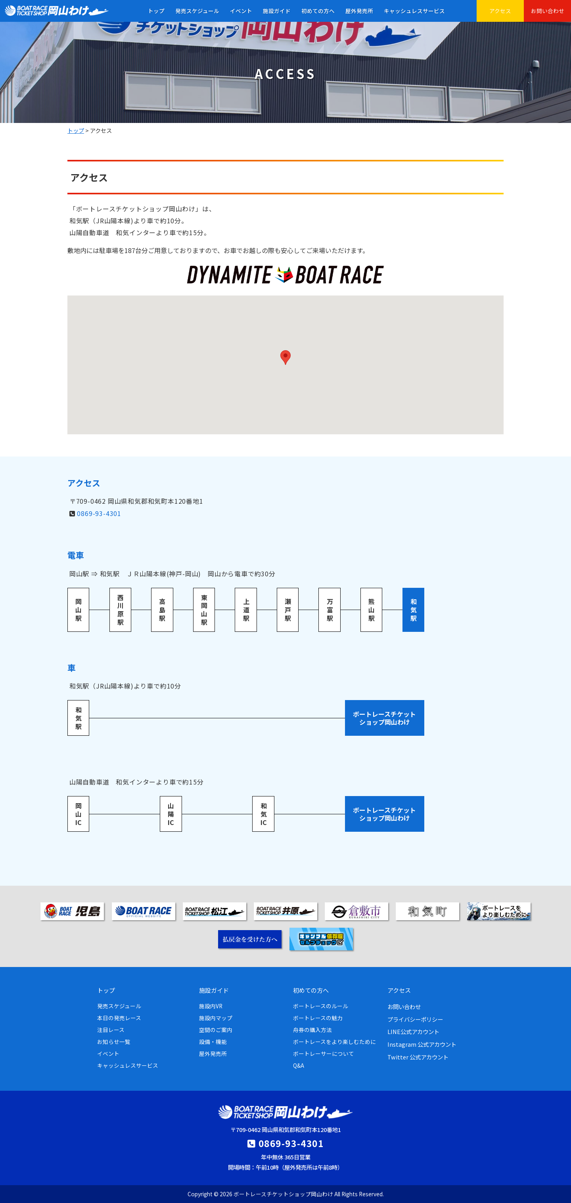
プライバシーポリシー (415, 1019)
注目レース (111, 1030)
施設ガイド (277, 11)
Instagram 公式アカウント (421, 1044)
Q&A (298, 1065)
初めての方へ (318, 11)
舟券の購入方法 (312, 1030)
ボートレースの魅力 (318, 1018)
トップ (156, 11)
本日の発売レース (119, 1018)
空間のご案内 (215, 1030)
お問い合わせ (547, 11)
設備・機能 (213, 1042)
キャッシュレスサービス (414, 11)
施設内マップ (215, 1018)
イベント (241, 11)
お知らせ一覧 (113, 1042)
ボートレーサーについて (323, 1053)
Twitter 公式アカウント (417, 1057)
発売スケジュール (197, 11)
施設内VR (210, 1006)
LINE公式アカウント (413, 1031)
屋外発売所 (359, 11)
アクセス (500, 11)
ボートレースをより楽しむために (334, 1042)
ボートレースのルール (320, 1006)
